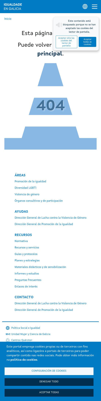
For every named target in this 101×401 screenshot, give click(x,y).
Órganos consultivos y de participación (39, 201)
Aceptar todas (49, 392)
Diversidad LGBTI (25, 188)
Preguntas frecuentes (28, 280)
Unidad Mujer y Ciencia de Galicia (30, 334)
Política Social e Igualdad (25, 328)
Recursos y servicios (27, 247)
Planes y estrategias (27, 260)
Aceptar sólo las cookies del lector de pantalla (66, 42)
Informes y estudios (27, 274)
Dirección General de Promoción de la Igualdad (44, 224)
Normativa (21, 241)
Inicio (7, 19)
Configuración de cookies (49, 371)
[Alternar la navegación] (94, 6)
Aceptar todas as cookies (87, 42)
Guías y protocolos (26, 254)
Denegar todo (48, 382)
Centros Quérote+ (22, 340)
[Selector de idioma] (85, 6)
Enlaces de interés (26, 286)
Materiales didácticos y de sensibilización (40, 267)
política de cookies (23, 359)
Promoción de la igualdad (30, 181)
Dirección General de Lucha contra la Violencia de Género (50, 218)
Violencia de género (27, 194)
